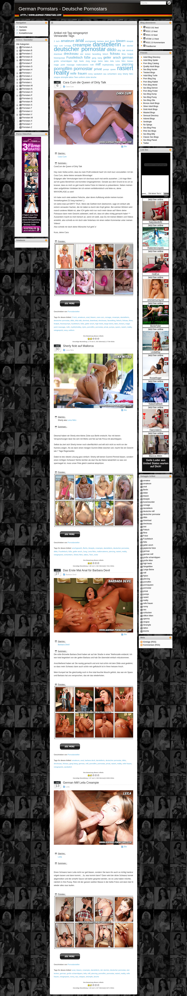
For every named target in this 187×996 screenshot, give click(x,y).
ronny (90, 74)
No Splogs (147, 125)
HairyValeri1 (156, 430)
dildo (111, 49)
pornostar (83, 68)
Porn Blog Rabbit (150, 82)
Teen (76, 77)
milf (98, 64)
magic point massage (64, 65)
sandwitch (98, 74)
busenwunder (149, 502)
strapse (57, 77)
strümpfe (64, 77)
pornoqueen (148, 585)
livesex (130, 61)
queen (113, 69)
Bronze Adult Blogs (151, 103)
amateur (146, 480)
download (58, 54)
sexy (120, 74)
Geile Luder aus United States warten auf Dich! (155, 463)
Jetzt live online (155, 199)
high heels (79, 61)
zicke (88, 77)
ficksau (115, 53)
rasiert (125, 68)
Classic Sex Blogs (151, 137)
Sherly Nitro (128, 74)
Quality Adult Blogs (151, 66)
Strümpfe (147, 625)
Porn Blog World (150, 85)
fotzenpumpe (59, 58)
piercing (127, 64)
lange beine (97, 61)
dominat (129, 50)
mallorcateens (82, 65)
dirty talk (121, 50)
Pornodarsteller (74, 311)
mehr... (166, 197)
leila (112, 61)
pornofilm (63, 68)
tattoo (71, 77)
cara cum (100, 317)
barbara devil (90, 760)
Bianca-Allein (155, 456)
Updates (22, 30)
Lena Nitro (120, 61)
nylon (84, 327)
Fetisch (146, 530)
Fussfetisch (74, 57)
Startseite (23, 27)
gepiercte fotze (149, 548)
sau (104, 74)
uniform (82, 77)
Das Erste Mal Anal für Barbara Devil (86, 570)
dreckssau (71, 53)
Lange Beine (148, 569)
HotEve (155, 274)
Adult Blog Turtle (150, 75)
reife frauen (78, 73)
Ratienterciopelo (155, 248)
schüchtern (112, 74)
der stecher (128, 46)
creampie (82, 44)
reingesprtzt (58, 330)
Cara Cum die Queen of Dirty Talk (84, 82)
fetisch (105, 54)
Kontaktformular (26, 33)
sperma (146, 619)
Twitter (146, 143)
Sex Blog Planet (150, 140)
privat (98, 69)
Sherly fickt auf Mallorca (78, 346)
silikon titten (148, 616)
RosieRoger (156, 378)
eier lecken (85, 54)
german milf (148, 554)
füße (87, 57)
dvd (144, 527)
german (127, 57)
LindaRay (155, 352)
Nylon (145, 576)
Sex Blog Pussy (150, 97)
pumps (106, 69)
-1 (89, 339)
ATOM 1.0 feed (152, 39)
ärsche (93, 77)
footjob (130, 54)
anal (79, 40)
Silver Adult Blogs (150, 106)
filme (124, 54)
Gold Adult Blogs (150, 109)
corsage (108, 317)
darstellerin (107, 44)
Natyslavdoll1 (155, 222)
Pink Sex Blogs (149, 131)
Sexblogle (147, 122)
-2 (88, 339)
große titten (148, 560)
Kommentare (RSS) (151, 645)
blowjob (130, 41)
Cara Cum (70, 87)
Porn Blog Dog (149, 78)
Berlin (85, 548)
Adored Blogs (149, 118)
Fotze (145, 536)
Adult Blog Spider (150, 60)
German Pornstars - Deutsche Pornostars (63, 8)
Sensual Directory (150, 115)
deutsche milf (148, 511)
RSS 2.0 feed (151, 35)
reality (61, 72)
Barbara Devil (71, 574)
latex (106, 61)
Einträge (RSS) (149, 642)
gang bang (97, 58)
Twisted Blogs (149, 72)
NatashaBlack (155, 404)
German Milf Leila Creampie (81, 782)
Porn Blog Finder (150, 91)
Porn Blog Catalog (151, 63)
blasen (120, 41)
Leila (68, 787)
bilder (145, 493)
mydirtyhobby (108, 65)
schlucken (147, 612)
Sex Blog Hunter (150, 69)
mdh (92, 65)
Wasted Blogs (149, 112)
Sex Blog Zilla (149, 100)
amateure (67, 41)
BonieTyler (155, 326)
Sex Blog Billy (149, 134)
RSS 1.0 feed (151, 31)
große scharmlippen (63, 61)
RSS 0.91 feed (152, 28)
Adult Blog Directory (151, 57)
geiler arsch (112, 57)
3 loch (57, 41)
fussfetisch (75, 324)
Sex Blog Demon (150, 88)
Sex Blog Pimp (149, 128)
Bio (125, 146)
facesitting (96, 54)
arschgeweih (90, 41)
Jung (88, 61)
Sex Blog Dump (150, 94)
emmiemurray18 (155, 300)
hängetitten (148, 566)
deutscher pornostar (80, 49)
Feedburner (151, 46)
